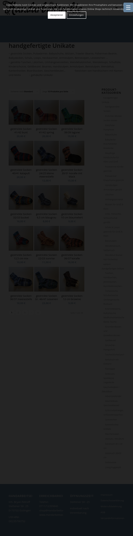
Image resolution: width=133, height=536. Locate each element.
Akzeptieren (56, 15)
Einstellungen (76, 15)
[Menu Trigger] (128, 7)
